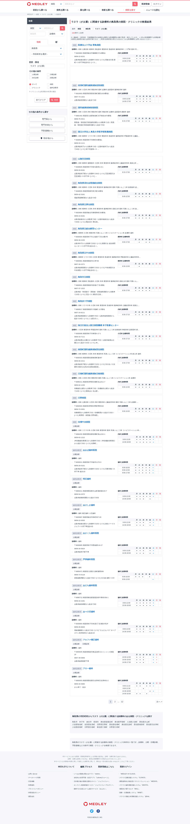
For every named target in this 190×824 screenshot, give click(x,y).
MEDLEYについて (66, 767)
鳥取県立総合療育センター (90, 229)
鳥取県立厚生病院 (86, 204)
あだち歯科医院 (90, 585)
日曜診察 (86, 644)
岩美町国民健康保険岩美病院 (91, 85)
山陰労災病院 (84, 159)
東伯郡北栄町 (127, 724)
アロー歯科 (88, 668)
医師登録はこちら (106, 767)
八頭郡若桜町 (77, 727)
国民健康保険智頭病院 (88, 108)
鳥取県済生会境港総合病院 (90, 183)
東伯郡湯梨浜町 (107, 722)
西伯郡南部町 (139, 724)
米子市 (81, 722)
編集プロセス (86, 767)
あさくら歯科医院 (91, 533)
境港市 (96, 722)
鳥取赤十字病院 (85, 301)
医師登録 (146, 4)
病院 (74, 45)
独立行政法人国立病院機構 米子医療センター (98, 325)
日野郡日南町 (90, 727)
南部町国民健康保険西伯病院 (91, 349)
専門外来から (47, 125)
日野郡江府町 (114, 727)
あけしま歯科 (89, 505)
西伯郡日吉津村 (152, 724)
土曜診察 (76, 426)
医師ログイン (126, 767)
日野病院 (82, 398)
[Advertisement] (117, 74)
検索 (54, 100)
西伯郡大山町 (144, 722)
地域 (39, 42)
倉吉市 (89, 722)
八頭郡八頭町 (132, 722)
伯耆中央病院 (84, 422)
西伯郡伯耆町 (114, 724)
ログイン (157, 4)
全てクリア (41, 100)
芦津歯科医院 (89, 559)
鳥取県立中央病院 (86, 253)
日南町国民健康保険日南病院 (91, 374)
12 (122, 702)
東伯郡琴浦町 (120, 722)
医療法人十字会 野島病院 (89, 45)
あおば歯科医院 (90, 450)
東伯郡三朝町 (102, 727)
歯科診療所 (77, 450)
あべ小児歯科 (89, 612)
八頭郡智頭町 (77, 724)
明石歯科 (87, 479)
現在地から (47, 138)
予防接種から (47, 131)
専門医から (47, 119)
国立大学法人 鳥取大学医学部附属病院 (95, 132)
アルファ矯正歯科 (91, 640)
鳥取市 (74, 722)
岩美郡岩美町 (90, 724)
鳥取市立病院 (84, 277)
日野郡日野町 (102, 724)
